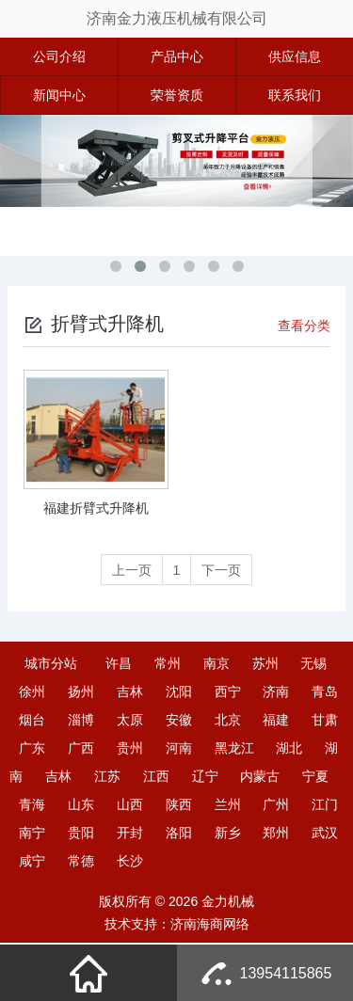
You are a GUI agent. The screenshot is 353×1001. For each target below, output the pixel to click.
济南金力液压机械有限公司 (177, 18)
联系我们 (294, 95)
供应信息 (294, 56)
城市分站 (50, 664)
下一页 (223, 570)
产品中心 (177, 56)
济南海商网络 (209, 924)
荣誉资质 (177, 95)
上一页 (130, 570)
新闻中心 (59, 95)
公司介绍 (59, 56)
